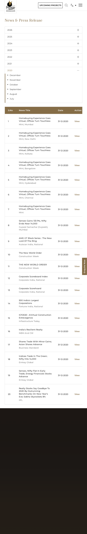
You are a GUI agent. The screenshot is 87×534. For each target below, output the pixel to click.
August (13, 94)
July (12, 98)
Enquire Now (84, 266)
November (15, 80)
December (15, 75)
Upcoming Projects (50, 5)
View (77, 121)
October (14, 84)
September (15, 89)
